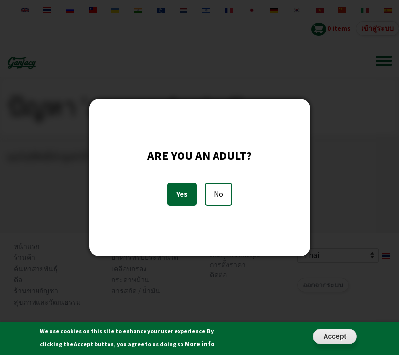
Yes (182, 194)
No (218, 194)
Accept (334, 339)
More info (200, 347)
